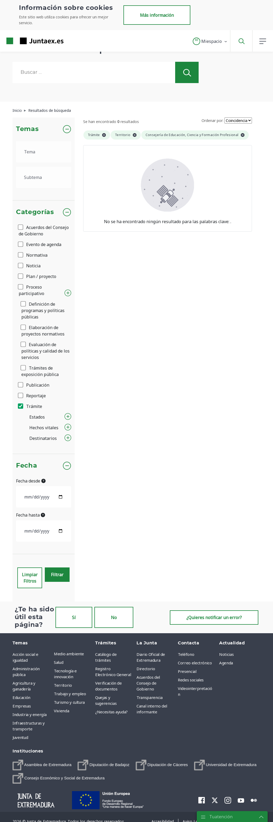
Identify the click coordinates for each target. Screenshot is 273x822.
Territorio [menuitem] (63, 685)
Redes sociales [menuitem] (191, 679)
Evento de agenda (40, 244)
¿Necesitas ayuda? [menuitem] (111, 711)
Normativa (33, 255)
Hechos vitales (43, 428)
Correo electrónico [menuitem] (195, 662)
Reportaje (32, 396)
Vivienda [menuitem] (61, 710)
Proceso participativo (31, 290)
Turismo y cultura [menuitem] (69, 702)
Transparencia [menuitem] (149, 697)
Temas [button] (27, 129)
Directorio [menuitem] (145, 668)
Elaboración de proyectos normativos (43, 331)
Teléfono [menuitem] (186, 654)
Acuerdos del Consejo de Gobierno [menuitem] (148, 683)
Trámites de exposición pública (40, 371)
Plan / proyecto (37, 276)
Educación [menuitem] (21, 697)
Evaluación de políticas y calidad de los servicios (45, 351)
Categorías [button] (35, 212)
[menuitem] (42, 765)
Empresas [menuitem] (22, 706)
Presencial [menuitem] (187, 671)
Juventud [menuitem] (20, 737)
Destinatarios (43, 438)
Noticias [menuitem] (226, 654)
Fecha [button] (26, 466)
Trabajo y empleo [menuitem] (70, 693)
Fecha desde (31, 481)
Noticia (30, 266)
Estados (37, 417)
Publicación (34, 385)
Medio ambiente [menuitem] (69, 653)
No (114, 617)
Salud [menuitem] (58, 662)
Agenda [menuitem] (226, 662)
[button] (210, 41)
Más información (157, 15)
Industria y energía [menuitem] (29, 714)
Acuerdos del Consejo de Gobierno (44, 230)
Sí (74, 617)
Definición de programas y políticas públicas (43, 310)
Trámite (30, 406)
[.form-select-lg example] (43, 151)
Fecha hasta (30, 515)
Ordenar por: (212, 120)
